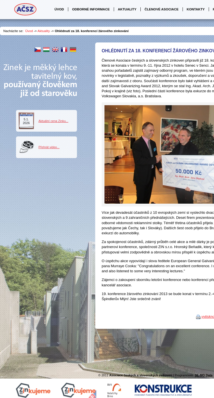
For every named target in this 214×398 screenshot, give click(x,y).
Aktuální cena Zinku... (53, 121)
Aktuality (44, 31)
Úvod (29, 31)
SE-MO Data (203, 375)
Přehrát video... (49, 147)
